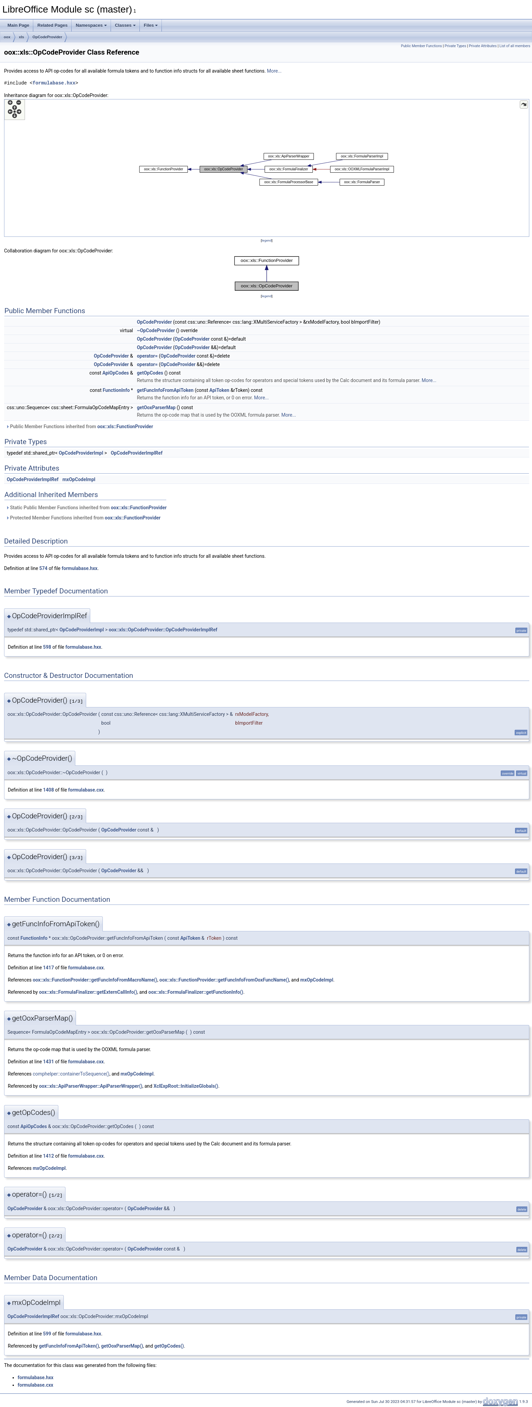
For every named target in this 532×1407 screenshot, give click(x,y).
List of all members (514, 46)
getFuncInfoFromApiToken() (69, 1346)
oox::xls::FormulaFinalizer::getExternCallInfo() (88, 992)
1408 (48, 790)
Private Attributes (483, 46)
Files (151, 25)
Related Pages (52, 25)
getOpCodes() (169, 1346)
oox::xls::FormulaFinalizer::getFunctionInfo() (195, 992)
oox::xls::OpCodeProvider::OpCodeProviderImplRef (163, 629)
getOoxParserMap (156, 407)
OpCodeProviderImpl (81, 453)
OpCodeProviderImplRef (136, 453)
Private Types (455, 46)
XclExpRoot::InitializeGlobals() (185, 1086)
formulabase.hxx (54, 83)
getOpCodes (150, 373)
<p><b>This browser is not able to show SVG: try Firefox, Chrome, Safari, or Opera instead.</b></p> (266, 167)
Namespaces (91, 25)
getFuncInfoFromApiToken (165, 390)
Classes (125, 25)
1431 (48, 1061)
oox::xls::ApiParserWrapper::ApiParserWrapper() (90, 1086)
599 (47, 1333)
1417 (48, 967)
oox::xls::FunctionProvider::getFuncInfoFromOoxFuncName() (224, 980)
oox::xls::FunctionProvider (125, 426)
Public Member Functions (421, 46)
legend (266, 240)
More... (274, 71)
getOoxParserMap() (122, 1346)
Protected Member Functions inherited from (83, 517)
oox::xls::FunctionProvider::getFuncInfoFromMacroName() (95, 980)
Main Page (18, 25)
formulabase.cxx (86, 790)
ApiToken (219, 390)
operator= (147, 356)
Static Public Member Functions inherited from (86, 507)
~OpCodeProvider (156, 330)
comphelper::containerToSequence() (71, 1074)
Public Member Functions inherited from (79, 426)
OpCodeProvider (47, 37)
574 (43, 568)
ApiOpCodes (115, 373)
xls (21, 37)
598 (47, 647)
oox (7, 37)
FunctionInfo (116, 390)
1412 (48, 1156)
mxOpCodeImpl (78, 479)
